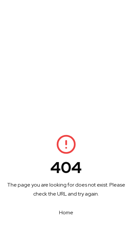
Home (66, 212)
